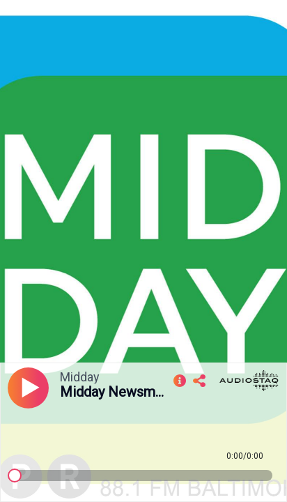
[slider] (15, 475)
